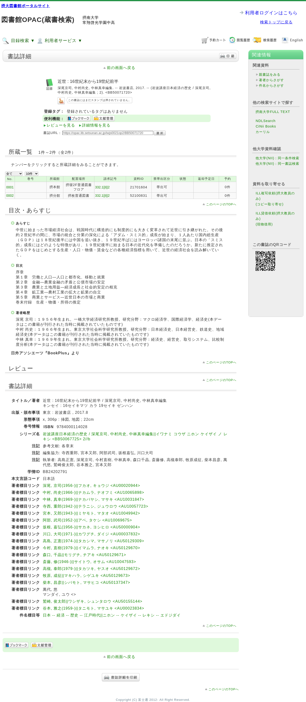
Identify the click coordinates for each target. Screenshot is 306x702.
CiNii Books (266, 126)
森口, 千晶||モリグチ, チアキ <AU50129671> (84, 555)
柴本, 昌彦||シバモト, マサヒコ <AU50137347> (86, 582)
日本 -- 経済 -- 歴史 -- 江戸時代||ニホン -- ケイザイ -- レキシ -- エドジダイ (112, 615)
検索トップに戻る (276, 22)
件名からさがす (271, 85)
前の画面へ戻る (121, 68)
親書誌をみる (269, 74)
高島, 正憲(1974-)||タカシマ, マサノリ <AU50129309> (93, 541)
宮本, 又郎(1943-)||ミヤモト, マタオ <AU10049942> (91, 513)
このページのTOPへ (221, 204)
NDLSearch (265, 121)
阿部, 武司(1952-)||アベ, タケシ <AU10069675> (87, 520)
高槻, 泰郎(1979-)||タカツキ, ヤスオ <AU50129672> (91, 569)
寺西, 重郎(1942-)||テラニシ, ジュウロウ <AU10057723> (95, 506)
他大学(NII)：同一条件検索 (277, 158)
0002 (10, 195)
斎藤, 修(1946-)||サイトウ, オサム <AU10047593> (89, 562)
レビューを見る (61, 125)
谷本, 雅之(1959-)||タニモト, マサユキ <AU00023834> (93, 608)
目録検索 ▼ (18, 40)
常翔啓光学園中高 (98, 23)
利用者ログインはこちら (271, 12)
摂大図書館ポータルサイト (25, 6)
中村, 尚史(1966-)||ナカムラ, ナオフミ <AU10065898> (93, 492)
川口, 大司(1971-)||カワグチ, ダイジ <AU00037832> (91, 534)
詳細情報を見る (96, 125)
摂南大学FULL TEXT (273, 112)
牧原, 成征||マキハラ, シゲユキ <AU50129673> (86, 576)
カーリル (263, 132)
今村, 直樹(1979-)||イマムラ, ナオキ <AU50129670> (91, 548)
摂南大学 (90, 18)
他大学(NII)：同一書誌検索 (277, 163)
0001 (10, 187)
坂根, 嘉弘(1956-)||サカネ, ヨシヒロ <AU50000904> (91, 527)
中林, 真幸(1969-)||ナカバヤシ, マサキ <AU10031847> (93, 499)
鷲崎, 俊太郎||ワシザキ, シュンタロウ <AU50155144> (92, 601)
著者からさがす (271, 80)
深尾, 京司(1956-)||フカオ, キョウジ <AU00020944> (91, 486)
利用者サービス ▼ (59, 40)
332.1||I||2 (102, 187)
